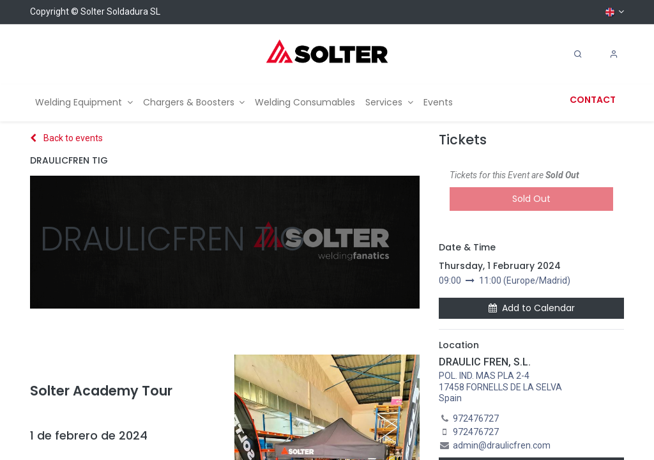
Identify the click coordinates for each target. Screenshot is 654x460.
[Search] (578, 54)
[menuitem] (84, 102)
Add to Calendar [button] (532, 308)
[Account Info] (614, 54)
